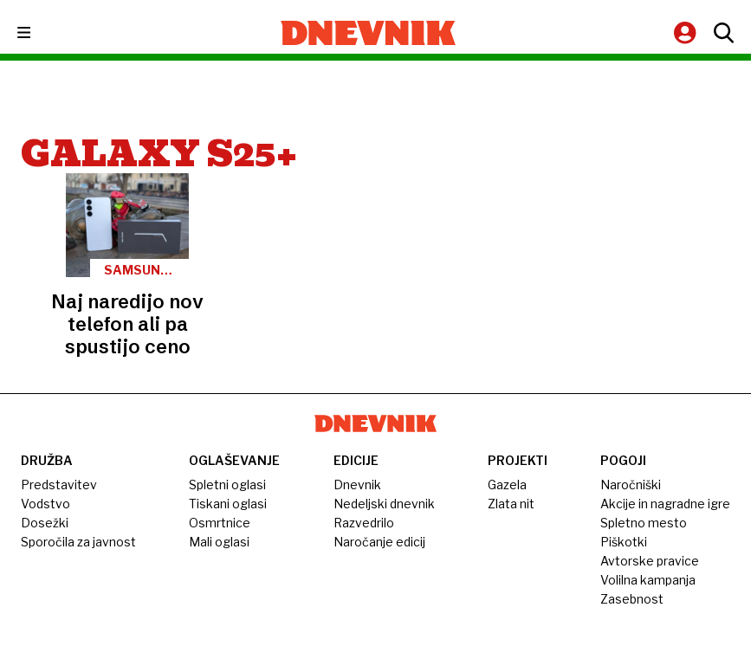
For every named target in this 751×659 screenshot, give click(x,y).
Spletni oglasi (227, 484)
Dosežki (44, 522)
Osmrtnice (219, 522)
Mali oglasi (219, 541)
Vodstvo (45, 503)
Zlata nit (511, 503)
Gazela (507, 484)
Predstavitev (59, 484)
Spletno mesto (643, 522)
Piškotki (623, 541)
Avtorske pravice (649, 560)
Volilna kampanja (648, 579)
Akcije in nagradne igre (665, 503)
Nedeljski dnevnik (384, 503)
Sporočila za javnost (78, 541)
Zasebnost (632, 598)
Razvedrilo (363, 522)
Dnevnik (357, 484)
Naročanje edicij (379, 541)
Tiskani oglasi (228, 503)
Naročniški (630, 484)
